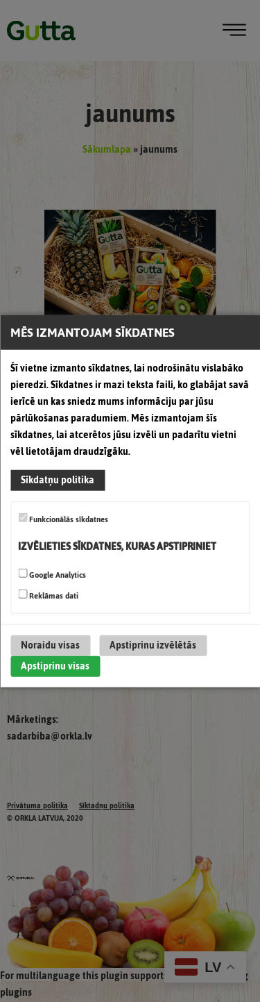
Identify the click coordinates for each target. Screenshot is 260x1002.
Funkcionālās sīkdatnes (63, 519)
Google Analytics (52, 575)
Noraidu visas (50, 645)
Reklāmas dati (48, 595)
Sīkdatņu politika (57, 480)
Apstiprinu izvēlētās (153, 645)
